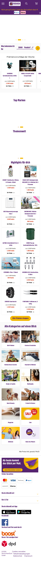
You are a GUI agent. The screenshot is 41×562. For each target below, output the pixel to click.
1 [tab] (16, 39)
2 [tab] (19, 39)
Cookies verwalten (18, 551)
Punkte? (28, 47)
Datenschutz (17, 556)
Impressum (28, 556)
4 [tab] (24, 39)
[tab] (20, 494)
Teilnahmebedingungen (21, 554)
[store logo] (15, 4)
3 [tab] (22, 39)
